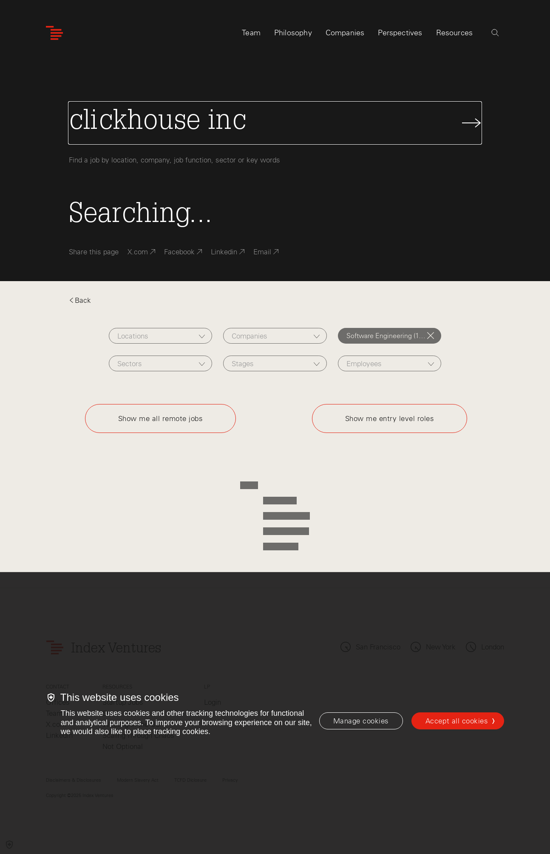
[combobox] (161, 336)
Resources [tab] (454, 32)
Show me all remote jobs (160, 418)
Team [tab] (251, 32)
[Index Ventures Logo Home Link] (54, 33)
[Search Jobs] (275, 123)
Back (80, 300)
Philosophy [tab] (293, 32)
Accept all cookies (456, 721)
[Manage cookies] (361, 720)
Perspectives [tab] (400, 32)
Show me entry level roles (389, 418)
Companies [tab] (345, 32)
